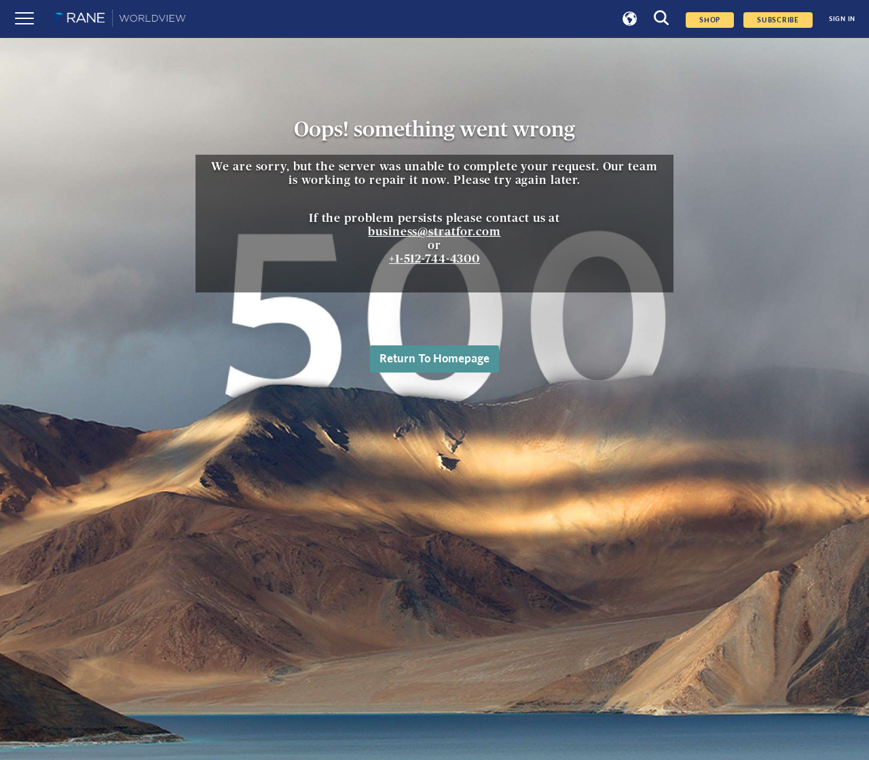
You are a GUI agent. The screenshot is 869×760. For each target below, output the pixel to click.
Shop (709, 20)
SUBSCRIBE (778, 20)
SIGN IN (842, 19)
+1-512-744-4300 (434, 259)
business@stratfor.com (434, 232)
